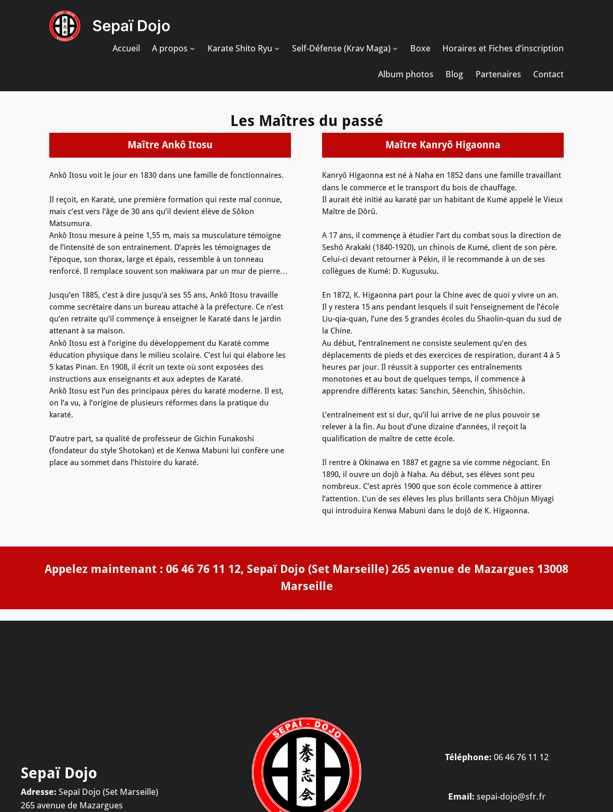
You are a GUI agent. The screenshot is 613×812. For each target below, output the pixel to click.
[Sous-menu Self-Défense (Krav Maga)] (395, 48)
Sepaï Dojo (131, 26)
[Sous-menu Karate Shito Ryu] (277, 48)
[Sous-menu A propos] (192, 48)
